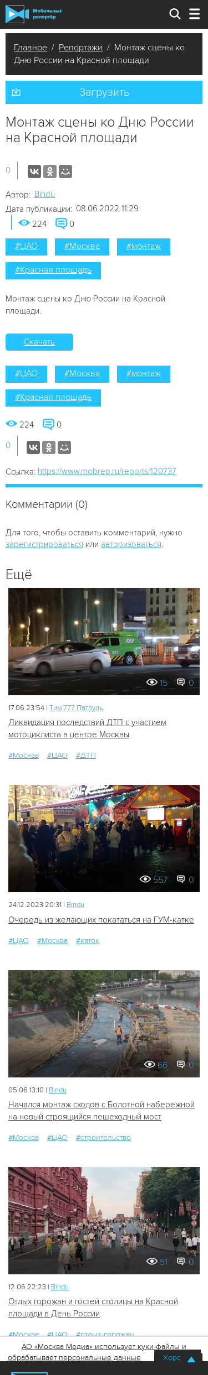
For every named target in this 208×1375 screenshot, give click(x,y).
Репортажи (81, 47)
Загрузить (104, 92)
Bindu (44, 194)
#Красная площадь (53, 269)
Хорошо (177, 1357)
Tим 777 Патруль (76, 708)
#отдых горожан (105, 1334)
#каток (87, 940)
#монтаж (143, 246)
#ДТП (86, 755)
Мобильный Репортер (34, 14)
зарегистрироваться (44, 544)
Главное (30, 47)
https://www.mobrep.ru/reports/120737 (107, 471)
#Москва (82, 246)
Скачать (39, 342)
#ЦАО (26, 246)
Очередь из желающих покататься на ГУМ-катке (101, 920)
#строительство (103, 1137)
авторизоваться (131, 544)
